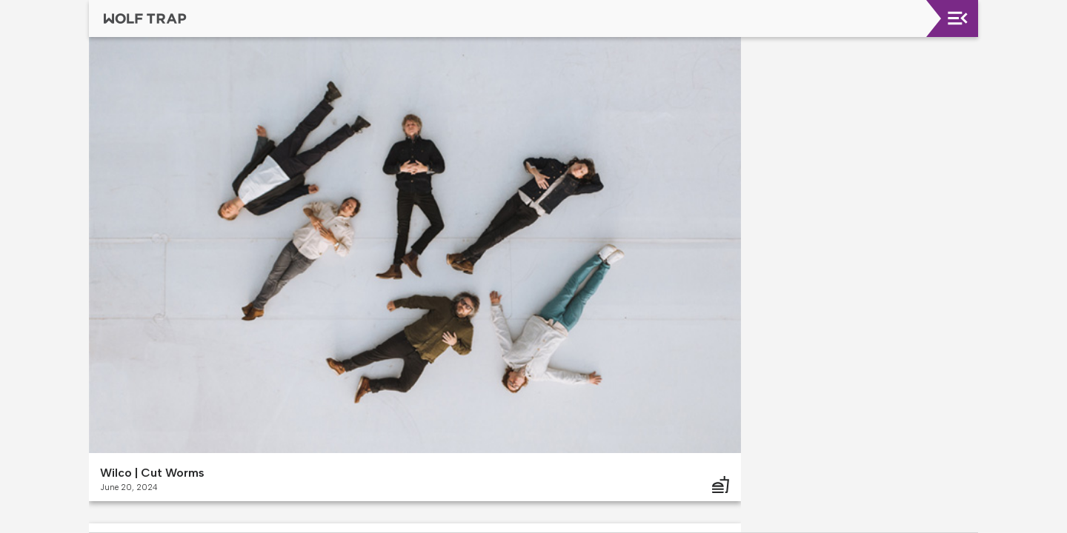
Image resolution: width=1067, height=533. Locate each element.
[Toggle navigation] (958, 18)
